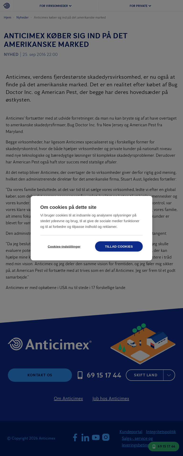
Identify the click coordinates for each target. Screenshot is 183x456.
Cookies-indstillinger (64, 246)
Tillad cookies (119, 246)
